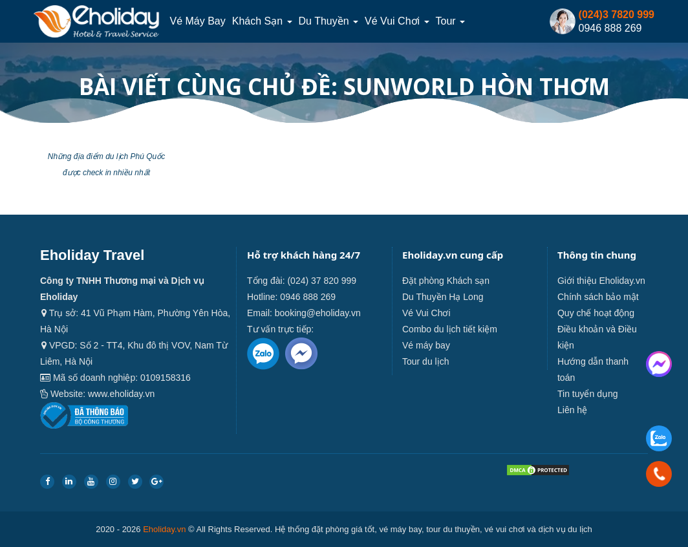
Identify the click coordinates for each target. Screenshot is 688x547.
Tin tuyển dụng (587, 394)
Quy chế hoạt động (595, 313)
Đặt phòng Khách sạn (445, 280)
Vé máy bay (197, 21)
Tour (451, 21)
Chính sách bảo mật (598, 297)
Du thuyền (329, 21)
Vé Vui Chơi (397, 21)
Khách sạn (262, 21)
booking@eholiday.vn (318, 313)
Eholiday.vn (164, 529)
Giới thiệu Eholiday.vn (601, 280)
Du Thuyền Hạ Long (442, 297)
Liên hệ (572, 410)
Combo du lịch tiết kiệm (449, 329)
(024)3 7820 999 (616, 14)
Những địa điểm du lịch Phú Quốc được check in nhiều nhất (106, 164)
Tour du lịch (425, 361)
